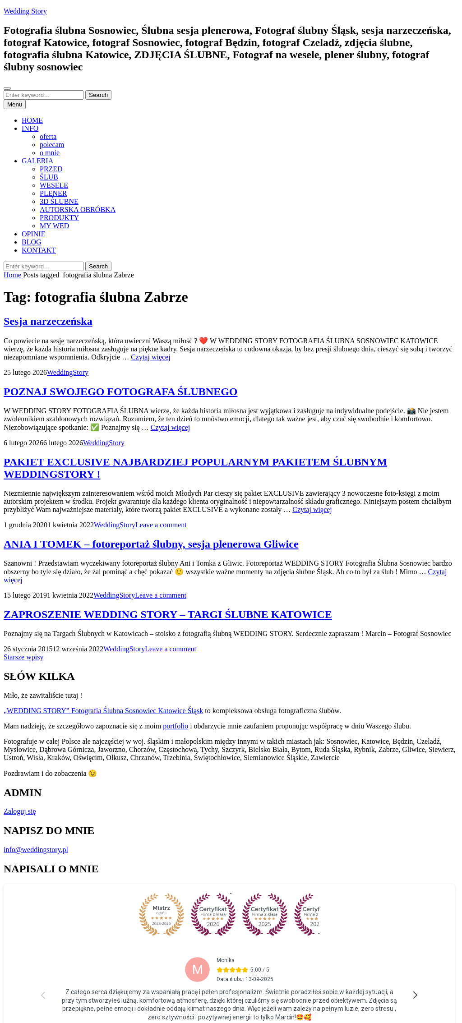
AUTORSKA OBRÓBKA (78, 209)
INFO (30, 128)
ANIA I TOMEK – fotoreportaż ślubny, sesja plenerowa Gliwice (151, 544)
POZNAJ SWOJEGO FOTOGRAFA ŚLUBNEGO (121, 391)
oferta (48, 136)
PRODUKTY (59, 217)
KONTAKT (39, 250)
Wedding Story (25, 11)
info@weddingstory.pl (36, 849)
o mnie (50, 153)
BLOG (32, 242)
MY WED (54, 226)
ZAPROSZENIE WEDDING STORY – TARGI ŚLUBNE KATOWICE (168, 614)
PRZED (51, 169)
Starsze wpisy (23, 657)
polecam (52, 144)
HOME (32, 120)
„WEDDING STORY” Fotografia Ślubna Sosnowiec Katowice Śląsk (103, 710)
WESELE (54, 185)
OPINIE (33, 234)
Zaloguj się (20, 811)
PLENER (53, 193)
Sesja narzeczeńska (48, 321)
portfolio (175, 726)
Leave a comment (161, 525)
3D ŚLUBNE (59, 201)
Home (13, 275)
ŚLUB (49, 177)
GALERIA (37, 161)
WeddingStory (67, 372)
